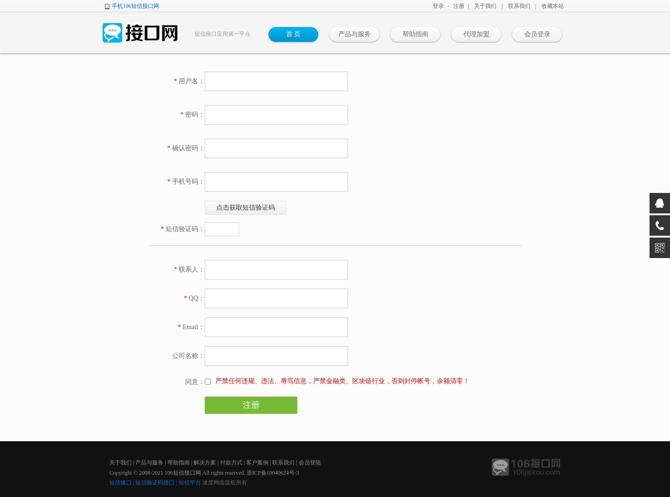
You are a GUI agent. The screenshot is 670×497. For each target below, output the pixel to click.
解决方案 (205, 462)
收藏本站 (553, 6)
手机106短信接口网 (135, 6)
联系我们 (519, 6)
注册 (458, 6)
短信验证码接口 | (156, 482)
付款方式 (231, 462)
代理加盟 (476, 34)
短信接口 (120, 482)
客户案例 (257, 462)
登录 (438, 6)
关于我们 (485, 6)
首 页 (293, 34)
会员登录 (537, 34)
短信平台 (190, 482)
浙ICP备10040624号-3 (273, 473)
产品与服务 (354, 34)
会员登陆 (310, 462)
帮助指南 (415, 34)
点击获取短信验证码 (245, 207)
